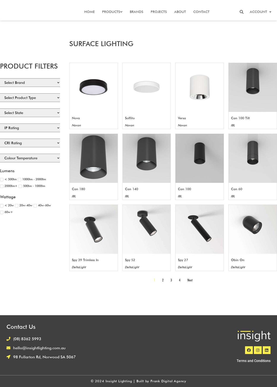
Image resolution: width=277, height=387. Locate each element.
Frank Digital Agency (168, 381)
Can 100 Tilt (240, 118)
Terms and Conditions (254, 361)
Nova (76, 118)
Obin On (237, 260)
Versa (182, 118)
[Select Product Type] (30, 97)
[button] (241, 12)
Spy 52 (130, 260)
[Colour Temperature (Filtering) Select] (30, 158)
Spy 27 (183, 260)
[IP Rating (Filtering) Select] (30, 128)
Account (260, 12)
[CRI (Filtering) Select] (30, 143)
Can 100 (184, 189)
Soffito (130, 118)
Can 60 (236, 189)
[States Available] (30, 112)
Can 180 (78, 189)
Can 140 (131, 189)
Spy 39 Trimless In (85, 260)
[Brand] (30, 82)
